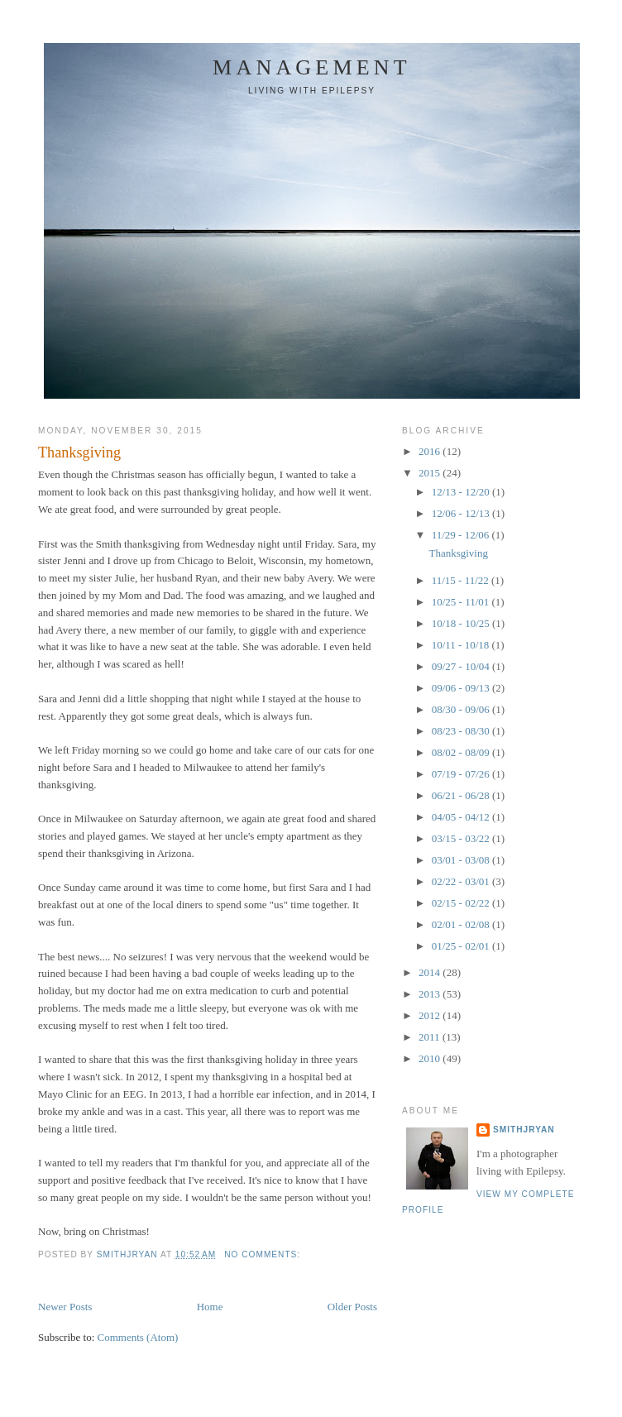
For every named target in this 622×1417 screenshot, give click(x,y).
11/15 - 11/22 (461, 580)
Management (312, 67)
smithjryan (524, 1129)
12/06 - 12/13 (462, 513)
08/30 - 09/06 (462, 709)
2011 (431, 1037)
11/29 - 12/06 (462, 535)
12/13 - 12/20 (462, 492)
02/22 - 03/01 (462, 881)
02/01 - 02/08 (462, 924)
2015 (431, 473)
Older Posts (352, 1306)
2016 (431, 451)
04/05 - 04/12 (462, 817)
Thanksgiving (79, 452)
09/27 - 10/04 (462, 666)
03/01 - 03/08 (462, 860)
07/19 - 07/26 (462, 774)
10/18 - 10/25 (462, 623)
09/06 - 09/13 (462, 688)
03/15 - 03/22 (462, 838)
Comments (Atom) (138, 1337)
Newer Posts (65, 1306)
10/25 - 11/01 (462, 602)
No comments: (264, 1254)
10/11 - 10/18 (462, 645)
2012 (431, 1015)
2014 (431, 972)
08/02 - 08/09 (462, 752)
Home (210, 1306)
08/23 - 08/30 (462, 731)
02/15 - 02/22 (462, 903)
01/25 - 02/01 (462, 946)
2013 (431, 994)
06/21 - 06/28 (462, 795)
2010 (431, 1058)
